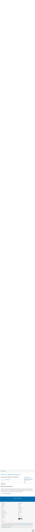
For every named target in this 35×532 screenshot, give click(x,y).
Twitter (14, 500)
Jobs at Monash (3, 510)
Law (24, 482)
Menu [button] (34, 471)
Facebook (16, 500)
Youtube (21, 500)
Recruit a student (3, 511)
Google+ (18, 500)
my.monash (2, 516)
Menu (1, 1)
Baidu (23, 500)
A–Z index (19, 506)
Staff (18, 513)
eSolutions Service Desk (22, 523)
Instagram (11, 500)
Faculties (19, 504)
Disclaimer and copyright (22, 524)
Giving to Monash (3, 521)
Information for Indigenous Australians (6, 527)
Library (2, 520)
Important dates (3, 504)
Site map (19, 514)
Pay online (2, 505)
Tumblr (20, 500)
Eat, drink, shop (3, 506)
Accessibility (17, 524)
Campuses (19, 505)
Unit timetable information (7, 493)
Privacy (26, 524)
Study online (2, 515)
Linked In (12, 500)
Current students (3, 517)
